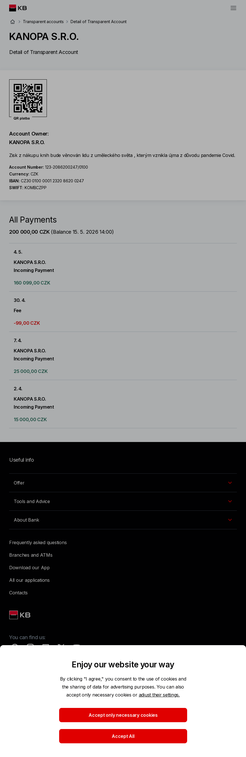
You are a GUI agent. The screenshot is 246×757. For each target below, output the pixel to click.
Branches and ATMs (31, 555)
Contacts (18, 592)
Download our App (29, 567)
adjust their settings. (159, 695)
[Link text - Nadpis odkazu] (20, 614)
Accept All (123, 736)
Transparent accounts (43, 21)
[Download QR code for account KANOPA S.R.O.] (28, 99)
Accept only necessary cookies (123, 715)
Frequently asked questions (38, 542)
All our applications (29, 580)
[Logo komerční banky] (22, 8)
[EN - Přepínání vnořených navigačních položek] (123, 483)
